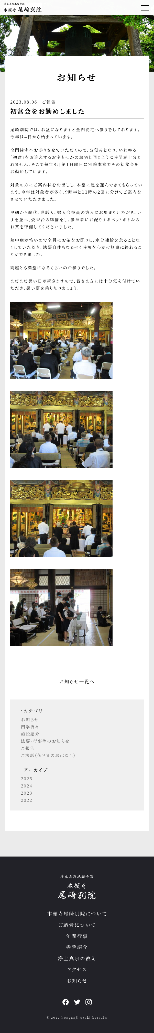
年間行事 (77, 935)
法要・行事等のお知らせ (45, 741)
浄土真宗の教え (77, 958)
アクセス (77, 969)
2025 (26, 779)
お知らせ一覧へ (77, 681)
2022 (26, 800)
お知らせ (30, 720)
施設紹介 (30, 734)
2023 (26, 793)
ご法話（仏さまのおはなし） (48, 755)
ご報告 (49, 102)
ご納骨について (77, 924)
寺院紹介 (77, 946)
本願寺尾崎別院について (77, 913)
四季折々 (30, 727)
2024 (26, 786)
